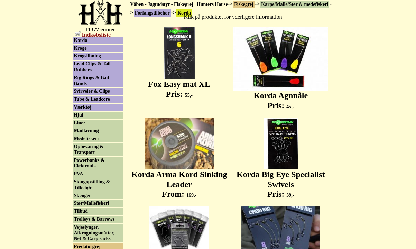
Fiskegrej (243, 4)
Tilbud (81, 211)
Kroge (80, 48)
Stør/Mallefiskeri (91, 203)
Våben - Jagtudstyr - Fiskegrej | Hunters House (179, 4)
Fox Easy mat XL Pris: (179, 85)
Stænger (82, 195)
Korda (80, 40)
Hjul (78, 115)
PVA (78, 173)
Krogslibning (87, 55)
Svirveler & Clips (92, 91)
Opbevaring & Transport (89, 149)
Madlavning (86, 130)
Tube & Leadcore (92, 99)
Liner (79, 123)
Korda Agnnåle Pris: (280, 96)
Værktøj (83, 107)
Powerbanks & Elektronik (89, 163)
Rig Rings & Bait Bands (91, 80)
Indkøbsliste (93, 35)
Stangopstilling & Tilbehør (92, 184)
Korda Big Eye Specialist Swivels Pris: (281, 180)
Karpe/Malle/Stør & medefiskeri (294, 4)
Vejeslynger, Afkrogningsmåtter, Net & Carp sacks (94, 232)
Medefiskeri (86, 138)
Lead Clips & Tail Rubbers (92, 66)
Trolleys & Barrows (94, 219)
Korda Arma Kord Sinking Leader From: (179, 180)
